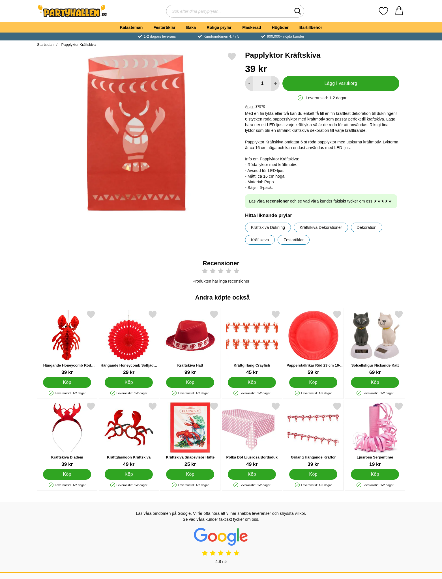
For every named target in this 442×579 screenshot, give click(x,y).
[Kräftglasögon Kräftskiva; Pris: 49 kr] (129, 434)
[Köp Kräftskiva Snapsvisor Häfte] (190, 474)
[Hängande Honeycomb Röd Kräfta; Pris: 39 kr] (67, 342)
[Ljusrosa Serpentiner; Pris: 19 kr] (375, 434)
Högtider (280, 27)
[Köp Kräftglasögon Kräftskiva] (129, 474)
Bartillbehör (310, 27)
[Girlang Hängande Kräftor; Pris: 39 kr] (313, 434)
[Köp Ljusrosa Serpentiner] (375, 474)
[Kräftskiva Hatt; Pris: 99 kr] (190, 342)
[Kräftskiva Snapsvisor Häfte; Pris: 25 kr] (190, 434)
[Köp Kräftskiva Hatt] (190, 382)
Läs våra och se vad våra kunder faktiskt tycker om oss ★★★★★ (320, 201)
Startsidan (45, 44)
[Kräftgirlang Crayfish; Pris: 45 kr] (252, 342)
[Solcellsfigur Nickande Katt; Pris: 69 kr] (375, 342)
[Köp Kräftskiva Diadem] (67, 474)
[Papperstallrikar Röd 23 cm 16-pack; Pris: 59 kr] (313, 342)
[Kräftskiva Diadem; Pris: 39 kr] (67, 434)
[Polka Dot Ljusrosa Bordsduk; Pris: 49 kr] (252, 434)
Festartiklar (164, 27)
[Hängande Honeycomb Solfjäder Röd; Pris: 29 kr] (129, 342)
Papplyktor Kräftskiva (78, 44)
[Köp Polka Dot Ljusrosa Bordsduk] (252, 474)
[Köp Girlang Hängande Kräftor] (313, 474)
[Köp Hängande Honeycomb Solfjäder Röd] (129, 382)
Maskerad (251, 27)
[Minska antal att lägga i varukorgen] (249, 83)
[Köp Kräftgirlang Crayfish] (252, 382)
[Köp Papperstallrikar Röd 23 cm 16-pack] (313, 382)
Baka (191, 27)
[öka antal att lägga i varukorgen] (275, 83)
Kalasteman (131, 27)
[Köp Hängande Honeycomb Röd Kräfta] (67, 382)
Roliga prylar (219, 27)
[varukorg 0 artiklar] (399, 11)
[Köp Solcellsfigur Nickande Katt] (375, 382)
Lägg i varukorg (340, 83)
